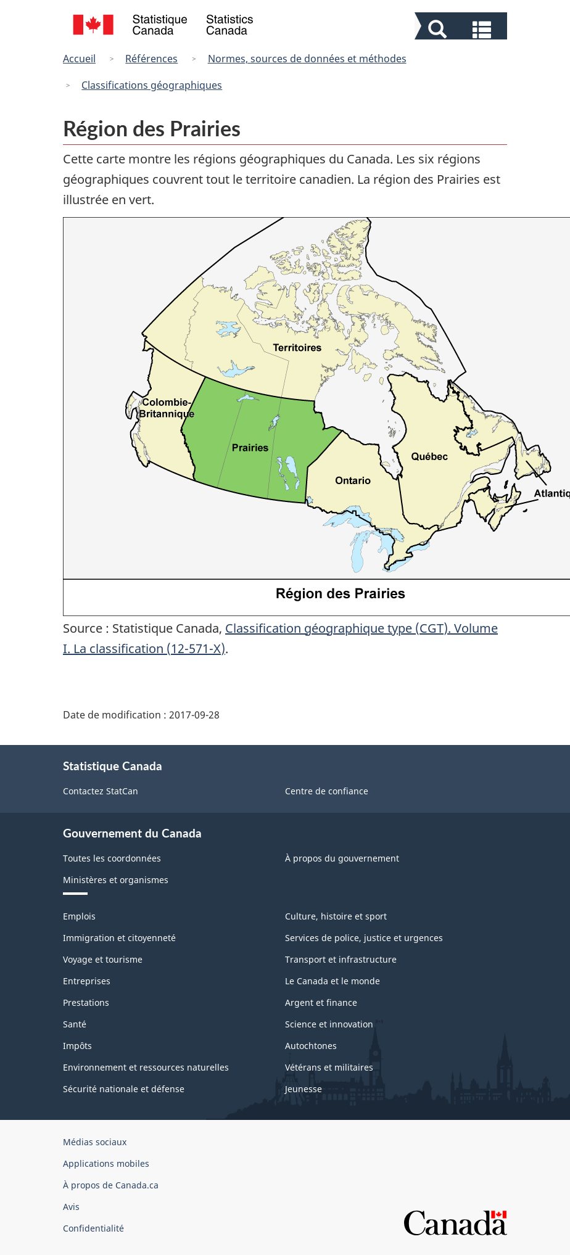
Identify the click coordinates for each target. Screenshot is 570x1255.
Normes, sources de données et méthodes (307, 58)
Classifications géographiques (151, 85)
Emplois (79, 916)
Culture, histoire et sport (336, 916)
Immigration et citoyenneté (119, 938)
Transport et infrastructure (341, 959)
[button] (462, 28)
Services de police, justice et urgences (364, 938)
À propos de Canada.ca (111, 1185)
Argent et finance (321, 1002)
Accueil (79, 58)
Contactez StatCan (100, 791)
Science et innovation (329, 1024)
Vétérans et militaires (329, 1067)
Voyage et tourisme (102, 959)
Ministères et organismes (115, 880)
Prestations (86, 1002)
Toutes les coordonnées (112, 858)
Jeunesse (303, 1089)
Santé (74, 1024)
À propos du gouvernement (342, 858)
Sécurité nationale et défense (123, 1089)
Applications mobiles (106, 1163)
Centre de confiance (326, 791)
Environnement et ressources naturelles (146, 1067)
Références (151, 58)
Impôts (77, 1045)
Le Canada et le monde (332, 981)
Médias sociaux (94, 1142)
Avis (71, 1206)
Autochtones (311, 1045)
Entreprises (86, 981)
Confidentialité (93, 1228)
